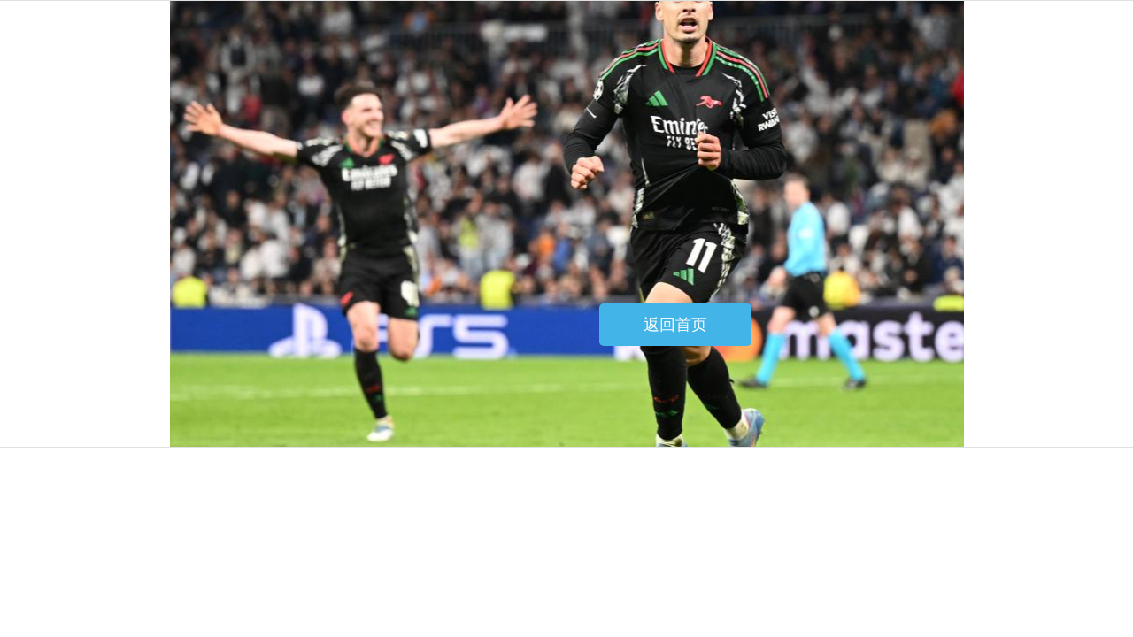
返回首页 (675, 325)
